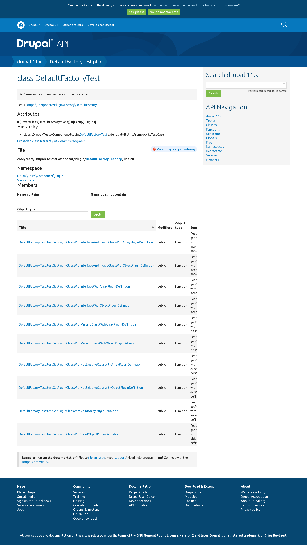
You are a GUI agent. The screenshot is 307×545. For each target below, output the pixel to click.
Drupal (215, 535)
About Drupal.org (253, 501)
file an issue (96, 457)
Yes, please (136, 12)
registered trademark (243, 535)
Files (209, 142)
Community (81, 486)
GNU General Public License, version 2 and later (172, 535)
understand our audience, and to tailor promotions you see (196, 5)
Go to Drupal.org (21, 25)
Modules (191, 496)
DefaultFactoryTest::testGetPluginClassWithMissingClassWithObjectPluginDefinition (78, 343)
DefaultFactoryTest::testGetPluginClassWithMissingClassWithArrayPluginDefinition (77, 324)
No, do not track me (164, 12)
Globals (211, 138)
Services (212, 155)
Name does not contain (108, 194)
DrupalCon (80, 514)
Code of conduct (85, 518)
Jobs (20, 509)
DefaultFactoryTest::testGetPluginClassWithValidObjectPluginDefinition (69, 434)
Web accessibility (253, 492)
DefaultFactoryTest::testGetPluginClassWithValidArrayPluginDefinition (68, 411)
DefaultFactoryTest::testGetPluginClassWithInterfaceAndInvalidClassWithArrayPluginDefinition (86, 242)
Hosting (78, 501)
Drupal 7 (34, 24)
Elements (212, 160)
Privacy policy (250, 509)
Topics (211, 120)
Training (79, 496)
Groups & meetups (86, 509)
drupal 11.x (29, 61)
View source (25, 180)
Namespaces (215, 146)
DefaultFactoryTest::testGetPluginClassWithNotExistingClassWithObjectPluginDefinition (81, 387)
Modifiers (164, 227)
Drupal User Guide (142, 496)
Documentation (140, 486)
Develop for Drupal (100, 24)
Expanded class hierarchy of (50, 141)
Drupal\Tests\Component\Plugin (40, 176)
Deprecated (214, 151)
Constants (213, 133)
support (120, 457)
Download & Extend (200, 486)
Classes (211, 125)
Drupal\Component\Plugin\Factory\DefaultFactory (61, 105)
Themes (190, 501)
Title (86, 227)
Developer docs (140, 501)
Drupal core (193, 492)
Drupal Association (254, 496)
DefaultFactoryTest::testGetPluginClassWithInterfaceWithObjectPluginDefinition (75, 305)
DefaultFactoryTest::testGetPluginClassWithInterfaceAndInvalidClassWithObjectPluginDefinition (86, 265)
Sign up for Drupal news (34, 501)
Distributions (194, 505)
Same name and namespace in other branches (56, 94)
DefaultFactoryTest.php (75, 61)
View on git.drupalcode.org (176, 149)
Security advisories (30, 505)
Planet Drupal (26, 492)
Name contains (28, 194)
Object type (26, 209)
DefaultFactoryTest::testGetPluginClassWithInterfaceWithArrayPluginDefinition (74, 286)
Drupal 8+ (51, 24)
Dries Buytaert (275, 535)
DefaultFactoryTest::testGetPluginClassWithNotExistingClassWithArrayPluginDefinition (80, 364)
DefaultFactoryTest (93, 134)
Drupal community (35, 462)
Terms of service (252, 505)
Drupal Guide (138, 492)
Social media (26, 496)
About (245, 486)
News (21, 486)
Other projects (73, 24)
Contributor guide (85, 505)
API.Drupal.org (139, 505)
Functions (213, 129)
